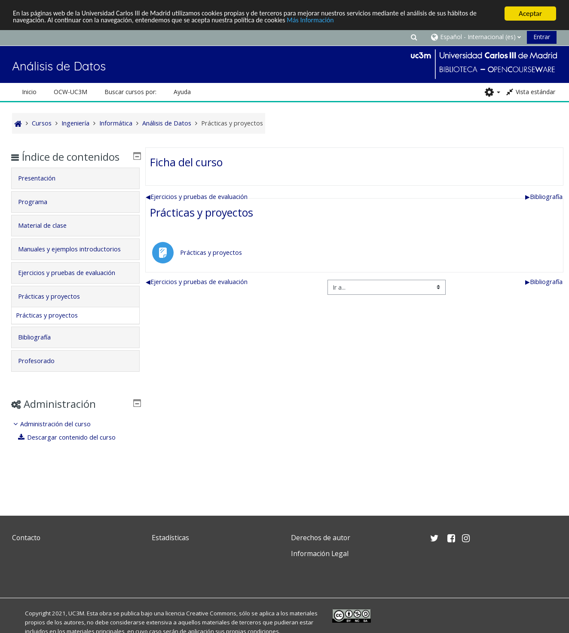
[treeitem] (75, 455)
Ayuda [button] (182, 92)
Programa (39, 214)
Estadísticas (170, 537)
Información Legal (320, 553)
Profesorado (42, 385)
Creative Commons (211, 613)
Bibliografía (544, 197)
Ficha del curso (186, 162)
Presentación (43, 191)
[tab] (75, 190)
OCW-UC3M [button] (70, 92)
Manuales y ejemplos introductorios (54, 267)
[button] (414, 37)
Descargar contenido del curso (73, 462)
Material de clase (48, 238)
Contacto (26, 537)
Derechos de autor (320, 537)
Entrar (541, 37)
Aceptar (530, 13)
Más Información (340, 20)
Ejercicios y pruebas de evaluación (197, 197)
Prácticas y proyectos (201, 212)
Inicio (29, 92)
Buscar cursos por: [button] (130, 92)
